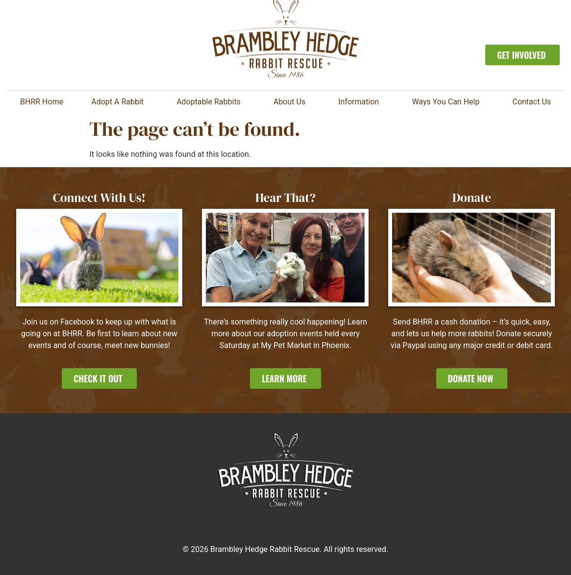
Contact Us (531, 101)
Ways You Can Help (448, 102)
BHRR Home (41, 101)
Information (361, 102)
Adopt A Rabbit (120, 102)
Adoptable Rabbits (211, 102)
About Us (291, 102)
